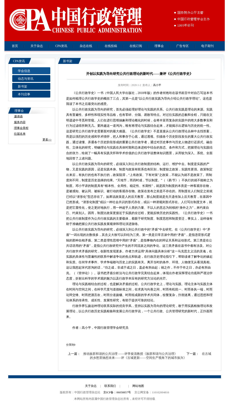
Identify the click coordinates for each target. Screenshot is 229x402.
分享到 (70, 344)
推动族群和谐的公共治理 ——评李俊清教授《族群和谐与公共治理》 (130, 353)
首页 (15, 46)
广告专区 (182, 46)
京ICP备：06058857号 (117, 392)
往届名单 (20, 133)
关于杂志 (36, 46)
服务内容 (20, 122)
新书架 (22, 86)
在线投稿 (111, 46)
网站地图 (138, 386)
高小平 (157, 85)
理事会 (159, 46)
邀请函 (18, 116)
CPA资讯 (61, 46)
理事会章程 (21, 128)
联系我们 (110, 386)
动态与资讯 (25, 78)
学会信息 (24, 71)
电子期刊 (207, 46)
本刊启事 (24, 94)
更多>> (47, 139)
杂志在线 (86, 46)
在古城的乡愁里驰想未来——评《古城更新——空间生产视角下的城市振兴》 (150, 355)
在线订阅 (136, 46)
